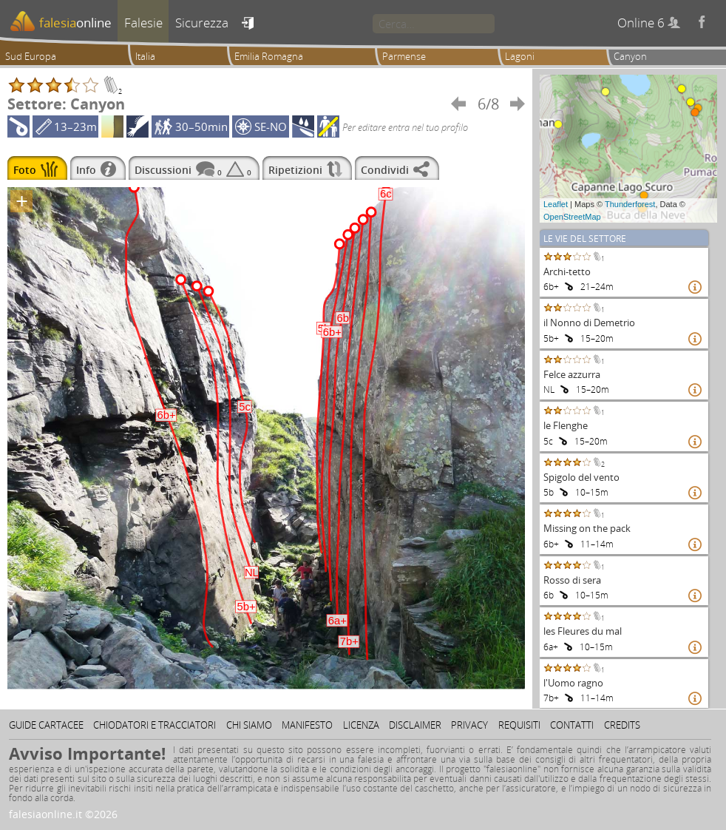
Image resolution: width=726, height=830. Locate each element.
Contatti (572, 725)
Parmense (404, 56)
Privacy (469, 725)
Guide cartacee (46, 725)
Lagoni (520, 56)
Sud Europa (30, 56)
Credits (622, 725)
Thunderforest (630, 204)
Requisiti (519, 725)
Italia (145, 56)
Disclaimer (415, 725)
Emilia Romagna (268, 56)
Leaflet (555, 204)
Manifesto (307, 725)
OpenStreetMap (572, 216)
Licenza (361, 725)
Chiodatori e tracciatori (154, 725)
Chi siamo (249, 725)
